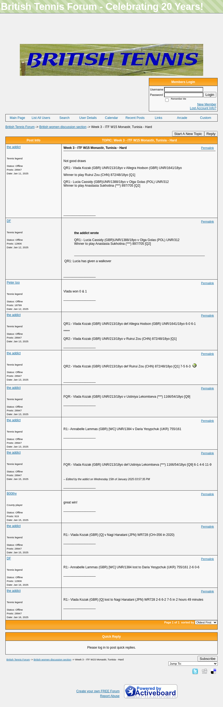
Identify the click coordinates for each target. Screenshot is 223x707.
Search (64, 118)
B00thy (12, 493)
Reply (211, 134)
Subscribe (208, 659)
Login (209, 95)
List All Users (41, 118)
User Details (88, 118)
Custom (205, 118)
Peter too (13, 282)
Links (158, 118)
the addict (14, 147)
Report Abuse (110, 696)
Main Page (17, 118)
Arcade (182, 118)
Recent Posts (135, 118)
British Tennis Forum (20, 127)
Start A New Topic (188, 134)
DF (9, 221)
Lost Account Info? (203, 108)
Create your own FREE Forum (97, 691)
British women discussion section (62, 127)
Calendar (111, 118)
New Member (206, 104)
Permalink (207, 147)
